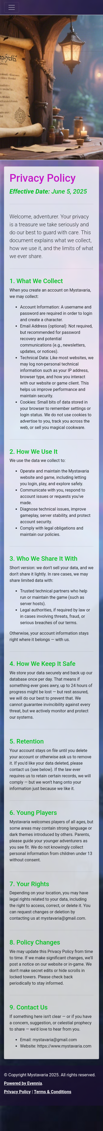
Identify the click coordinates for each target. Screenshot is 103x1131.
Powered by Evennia (23, 1083)
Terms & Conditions (52, 1091)
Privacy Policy (17, 1091)
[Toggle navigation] (11, 7)
